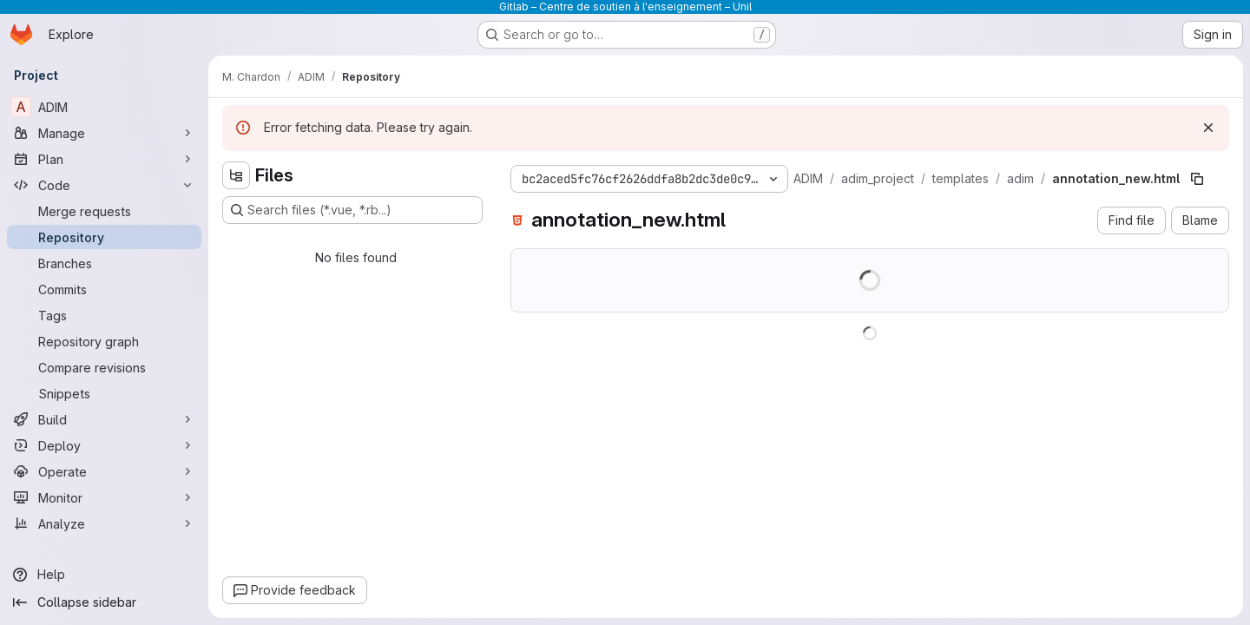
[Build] (104, 419)
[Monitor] (104, 497)
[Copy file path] (1197, 179)
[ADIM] (104, 107)
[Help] (104, 574)
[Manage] (104, 133)
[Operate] (104, 471)
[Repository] (104, 237)
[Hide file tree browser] (236, 175)
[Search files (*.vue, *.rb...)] (352, 210)
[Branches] (104, 263)
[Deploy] (104, 445)
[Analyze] (104, 523)
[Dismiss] (1208, 127)
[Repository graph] (104, 341)
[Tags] (104, 315)
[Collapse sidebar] (104, 602)
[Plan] (104, 159)
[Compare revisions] (104, 367)
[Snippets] (104, 393)
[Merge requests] (104, 211)
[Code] (104, 185)
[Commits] (104, 289)
